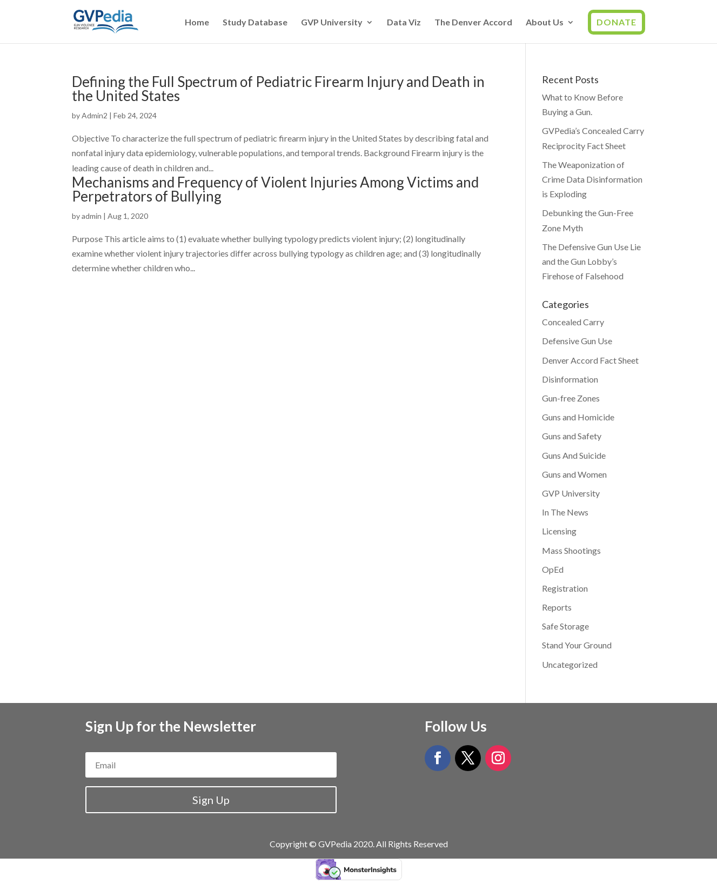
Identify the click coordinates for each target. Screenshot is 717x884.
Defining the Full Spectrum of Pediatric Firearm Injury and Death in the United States (278, 88)
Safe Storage (565, 626)
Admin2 (95, 115)
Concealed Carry (573, 322)
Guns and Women (574, 474)
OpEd (553, 569)
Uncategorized (570, 664)
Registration (565, 588)
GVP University (332, 22)
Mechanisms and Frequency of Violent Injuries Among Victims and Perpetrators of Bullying (275, 189)
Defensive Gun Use (577, 341)
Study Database (255, 22)
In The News (565, 512)
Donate (616, 22)
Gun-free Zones (571, 398)
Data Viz (404, 22)
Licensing (559, 531)
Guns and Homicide (578, 417)
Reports (557, 607)
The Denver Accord (473, 22)
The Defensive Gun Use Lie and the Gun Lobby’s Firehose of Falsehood (591, 261)
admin (92, 215)
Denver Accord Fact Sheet (590, 360)
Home (197, 22)
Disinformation (570, 379)
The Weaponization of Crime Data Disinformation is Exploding (592, 179)
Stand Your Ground (577, 645)
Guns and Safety (571, 436)
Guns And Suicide (574, 455)
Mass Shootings (571, 550)
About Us (545, 22)
